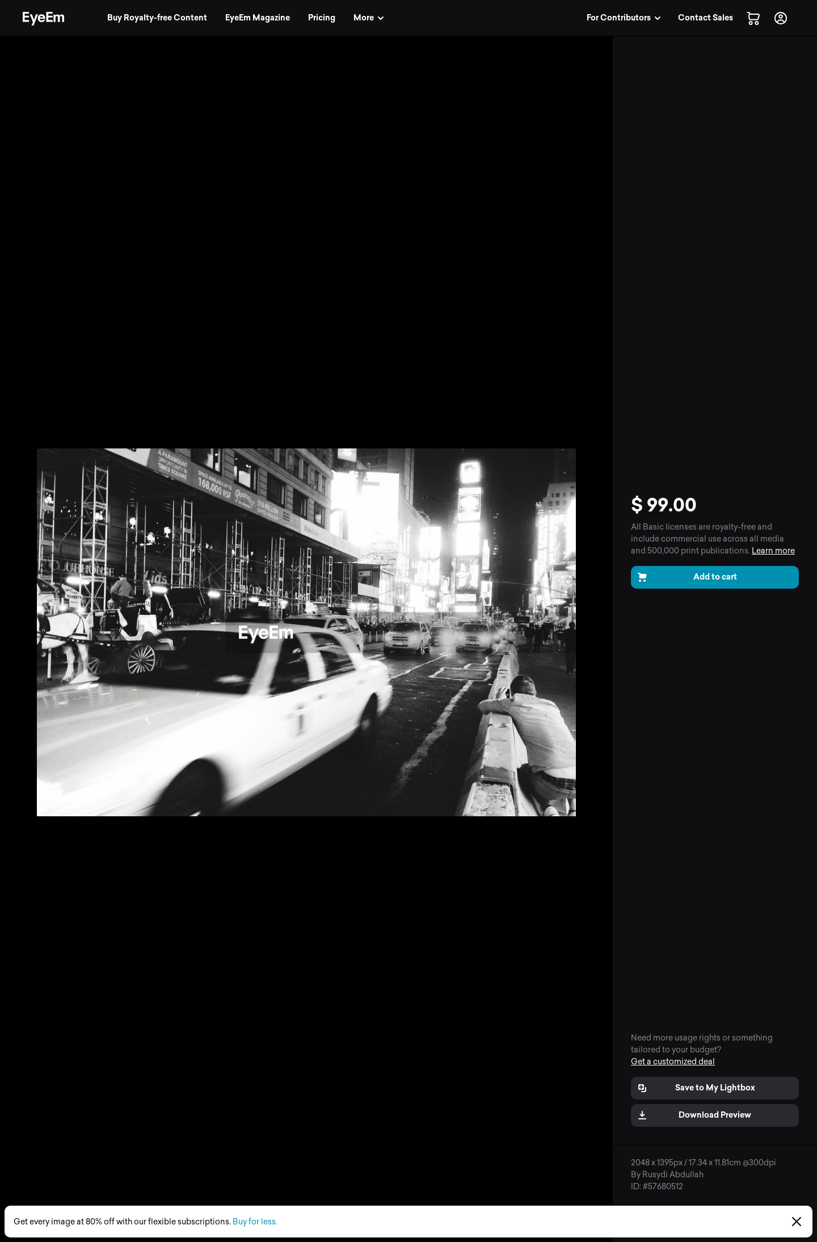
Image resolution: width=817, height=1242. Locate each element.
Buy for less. (255, 1222)
